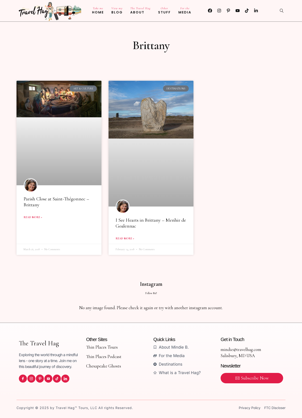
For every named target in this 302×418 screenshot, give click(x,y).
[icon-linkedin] (65, 379)
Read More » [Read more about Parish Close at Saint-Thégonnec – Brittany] (33, 217)
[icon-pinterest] (40, 379)
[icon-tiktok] (57, 379)
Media (184, 10)
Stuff (164, 10)
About (140, 10)
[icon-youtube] (48, 379)
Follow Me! (151, 293)
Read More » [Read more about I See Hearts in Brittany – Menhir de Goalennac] (125, 238)
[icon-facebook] (23, 379)
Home (98, 10)
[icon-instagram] (31, 379)
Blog (117, 10)
